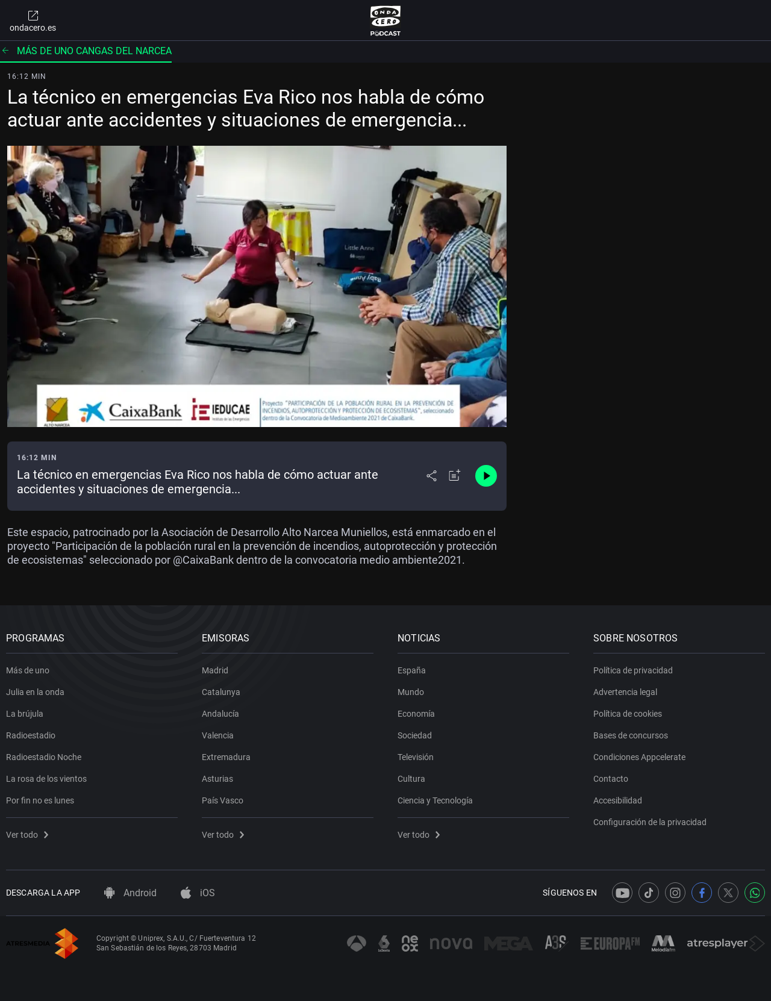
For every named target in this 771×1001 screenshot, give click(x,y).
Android (130, 893)
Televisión (416, 757)
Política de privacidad (633, 670)
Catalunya (221, 692)
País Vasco (222, 800)
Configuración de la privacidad (650, 822)
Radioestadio (30, 735)
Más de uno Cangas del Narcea (86, 51)
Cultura (411, 779)
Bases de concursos (630, 735)
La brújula (24, 714)
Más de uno (27, 670)
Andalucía (220, 714)
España (412, 670)
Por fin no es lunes (40, 800)
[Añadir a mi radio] (455, 476)
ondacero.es (33, 20)
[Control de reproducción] (486, 476)
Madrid (215, 670)
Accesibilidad (617, 800)
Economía (416, 714)
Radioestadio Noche (43, 757)
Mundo (411, 692)
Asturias (217, 779)
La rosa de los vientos (46, 779)
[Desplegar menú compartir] (431, 476)
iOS (198, 893)
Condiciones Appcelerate (639, 757)
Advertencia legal (625, 692)
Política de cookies (627, 714)
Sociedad (415, 735)
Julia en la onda (35, 692)
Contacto (610, 779)
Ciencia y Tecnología (435, 800)
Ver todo (27, 835)
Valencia (218, 735)
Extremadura (226, 757)
